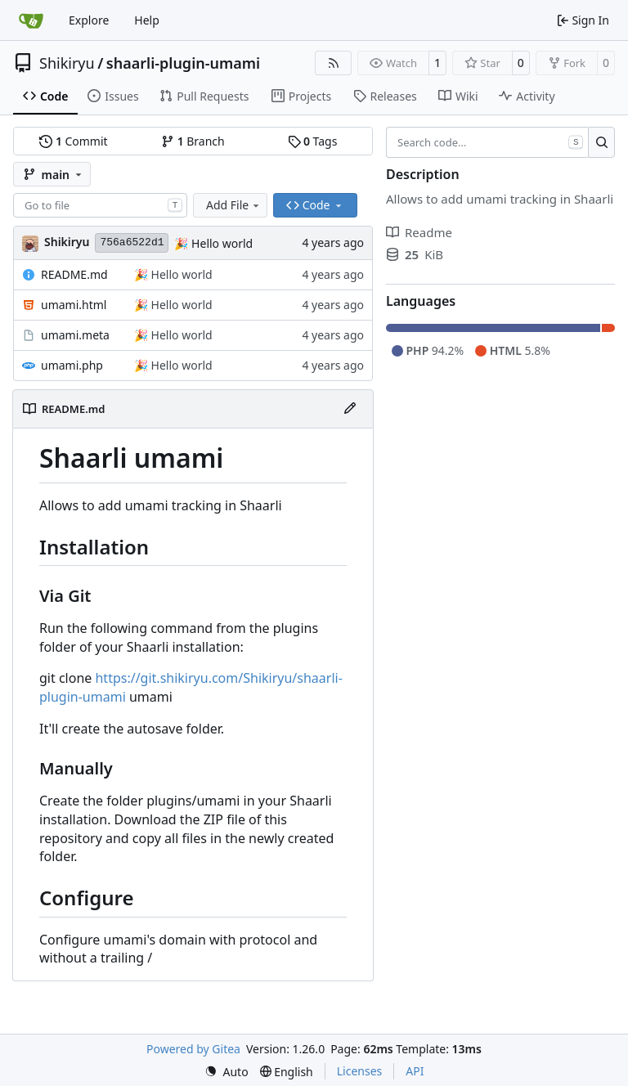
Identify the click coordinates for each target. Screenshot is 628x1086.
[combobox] (100, 205)
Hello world (220, 243)
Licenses (360, 1071)
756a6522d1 (132, 242)
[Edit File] (350, 409)
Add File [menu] (234, 205)
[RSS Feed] (333, 63)
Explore (89, 20)
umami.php (72, 365)
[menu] (226, 1071)
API (415, 1071)
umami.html (73, 304)
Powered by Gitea (193, 1049)
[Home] (31, 20)
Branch (193, 141)
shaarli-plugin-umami (183, 63)
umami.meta (75, 335)
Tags (313, 141)
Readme (419, 232)
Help (146, 20)
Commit (73, 141)
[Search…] (601, 142)
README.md (74, 274)
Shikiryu (67, 63)
